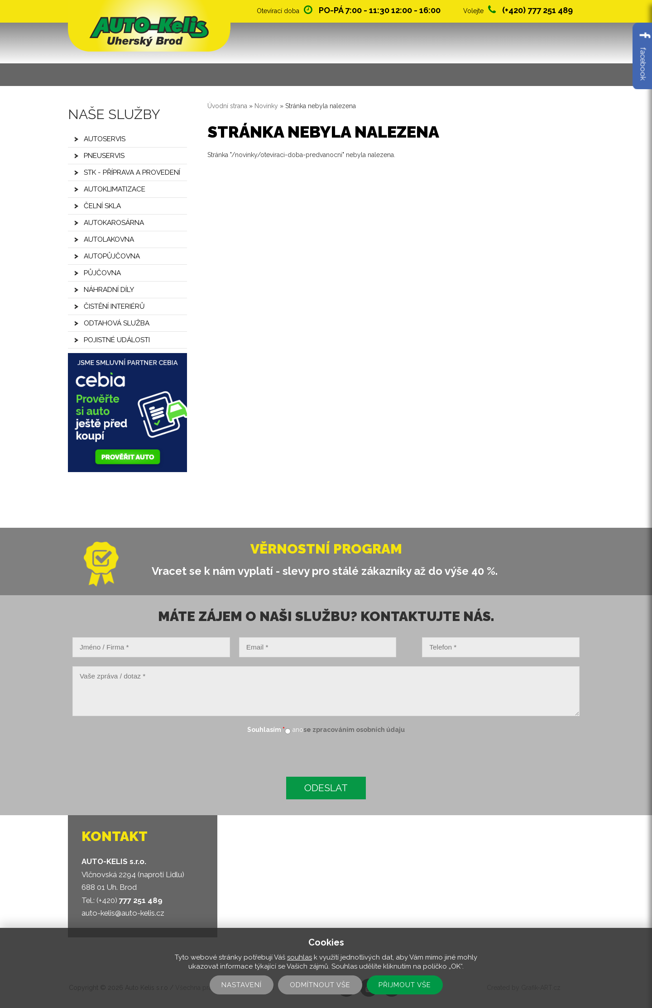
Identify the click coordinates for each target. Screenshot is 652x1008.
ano (297, 729)
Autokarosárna (114, 223)
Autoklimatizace (114, 189)
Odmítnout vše (320, 985)
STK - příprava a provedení (132, 172)
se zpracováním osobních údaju (354, 729)
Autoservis (104, 139)
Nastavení (241, 985)
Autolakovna (109, 239)
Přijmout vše (405, 985)
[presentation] (137, 756)
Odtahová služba (116, 323)
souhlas (299, 957)
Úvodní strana (227, 106)
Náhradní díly (109, 290)
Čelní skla (102, 206)
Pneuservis (104, 156)
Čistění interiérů (114, 306)
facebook (642, 56)
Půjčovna (102, 273)
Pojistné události (117, 340)
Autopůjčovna (112, 256)
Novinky (266, 106)
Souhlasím (266, 729)
